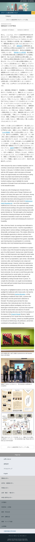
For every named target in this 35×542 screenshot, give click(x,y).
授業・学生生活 (5, 512)
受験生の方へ (5, 478)
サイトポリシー (23, 535)
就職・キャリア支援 (6, 521)
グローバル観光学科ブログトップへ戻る (17, 19)
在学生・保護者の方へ (7, 483)
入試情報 (3, 526)
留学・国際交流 (5, 516)
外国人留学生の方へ (6, 497)
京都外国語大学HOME (10, 531)
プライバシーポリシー (13, 535)
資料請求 (6, 464)
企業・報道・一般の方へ (8, 492)
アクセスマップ (8, 468)
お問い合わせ (7, 459)
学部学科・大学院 (6, 507)
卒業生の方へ (5, 488)
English (6, 473)
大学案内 (3, 502)
